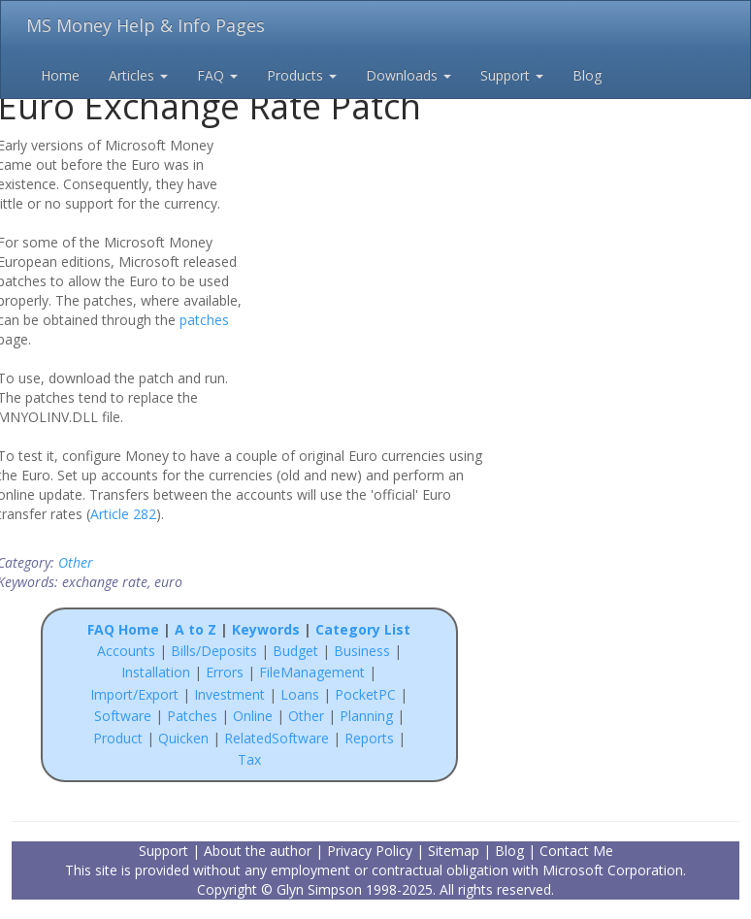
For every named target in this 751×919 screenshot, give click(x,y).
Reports (369, 738)
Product (118, 738)
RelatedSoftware (276, 738)
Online (253, 715)
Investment (229, 694)
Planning (366, 715)
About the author (257, 850)
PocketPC (365, 694)
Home (60, 75)
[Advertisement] (377, 260)
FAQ (217, 75)
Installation (157, 672)
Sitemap (453, 850)
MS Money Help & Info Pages (145, 25)
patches (204, 320)
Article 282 (123, 514)
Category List (362, 629)
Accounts (126, 650)
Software (122, 715)
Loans (299, 694)
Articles (138, 75)
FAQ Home (123, 629)
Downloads (408, 75)
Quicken (183, 738)
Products (302, 75)
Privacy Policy (369, 850)
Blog (587, 75)
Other (75, 562)
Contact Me (576, 850)
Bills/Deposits (214, 650)
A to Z (195, 629)
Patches (192, 715)
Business (364, 650)
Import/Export (134, 694)
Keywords (266, 629)
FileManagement (312, 672)
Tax (249, 759)
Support (511, 75)
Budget (295, 650)
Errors (226, 672)
